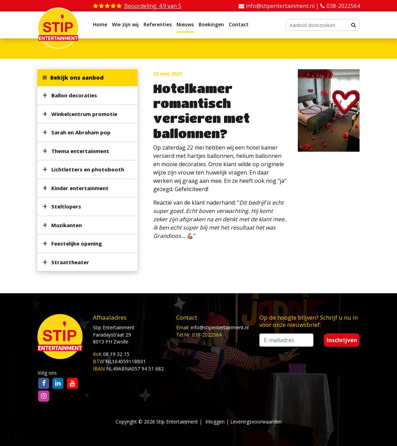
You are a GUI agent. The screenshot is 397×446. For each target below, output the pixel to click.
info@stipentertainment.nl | (283, 6)
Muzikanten (66, 225)
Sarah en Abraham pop (81, 132)
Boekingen (211, 24)
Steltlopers (66, 206)
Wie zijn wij (125, 24)
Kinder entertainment (80, 188)
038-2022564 (343, 6)
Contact (239, 24)
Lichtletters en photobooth (87, 169)
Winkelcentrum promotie (84, 113)
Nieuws (185, 24)
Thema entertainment (80, 151)
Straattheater (70, 262)
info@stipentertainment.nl (220, 327)
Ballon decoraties (74, 95)
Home (100, 24)
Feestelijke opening (76, 243)
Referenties (158, 24)
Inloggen (215, 421)
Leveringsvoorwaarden (256, 421)
